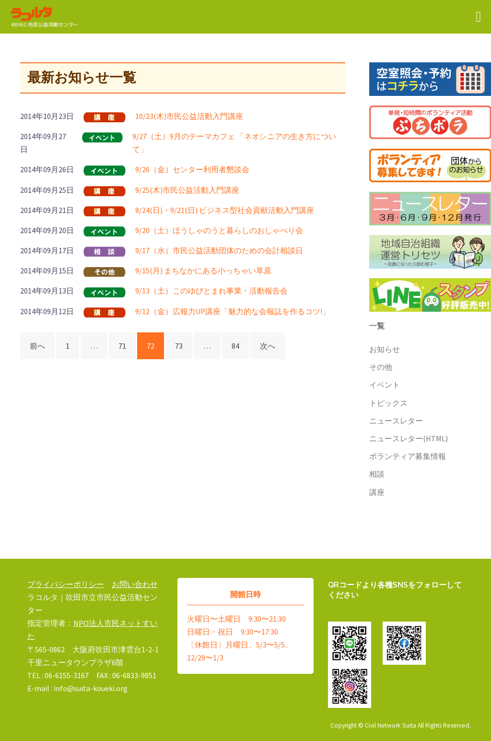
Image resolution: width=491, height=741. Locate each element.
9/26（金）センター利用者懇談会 (192, 169)
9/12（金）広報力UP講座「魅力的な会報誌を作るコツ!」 (232, 311)
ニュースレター (396, 420)
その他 (380, 367)
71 (122, 346)
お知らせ (384, 349)
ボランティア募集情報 (407, 456)
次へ (267, 346)
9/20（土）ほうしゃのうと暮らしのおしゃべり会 (219, 230)
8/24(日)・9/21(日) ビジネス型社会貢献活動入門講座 (224, 210)
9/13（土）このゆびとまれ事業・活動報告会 (211, 290)
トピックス (388, 403)
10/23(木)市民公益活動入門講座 (189, 116)
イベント (384, 384)
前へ (37, 346)
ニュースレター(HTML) (408, 438)
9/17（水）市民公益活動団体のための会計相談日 (219, 250)
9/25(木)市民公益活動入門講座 (187, 190)
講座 (377, 492)
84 (235, 346)
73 (179, 346)
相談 (377, 474)
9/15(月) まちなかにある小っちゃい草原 (203, 270)
